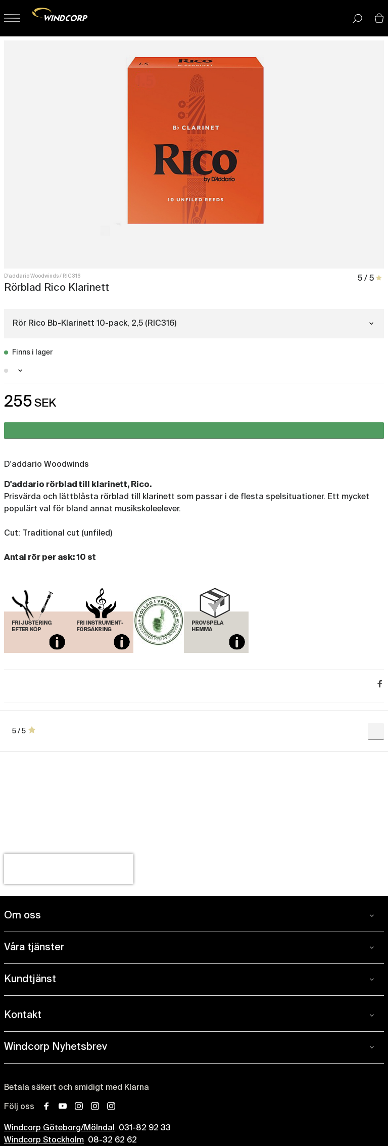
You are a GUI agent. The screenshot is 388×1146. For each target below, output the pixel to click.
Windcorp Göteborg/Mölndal (59, 1128)
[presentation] (68, 869)
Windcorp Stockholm (44, 1140)
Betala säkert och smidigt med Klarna (76, 1088)
